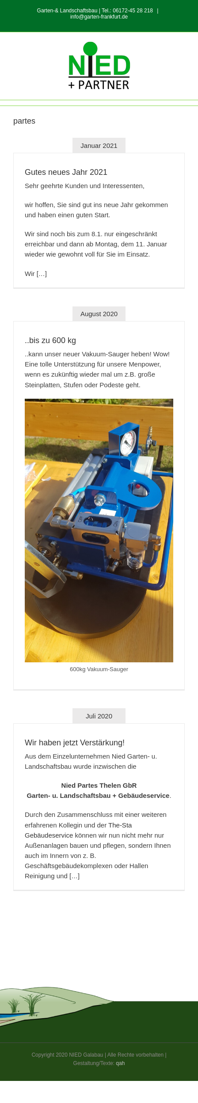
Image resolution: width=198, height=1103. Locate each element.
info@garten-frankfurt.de (99, 17)
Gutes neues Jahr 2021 (66, 172)
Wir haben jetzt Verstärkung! (75, 742)
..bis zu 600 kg (50, 340)
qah (120, 1063)
